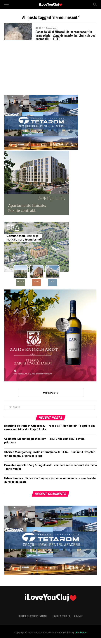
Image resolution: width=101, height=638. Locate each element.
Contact (78, 616)
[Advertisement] (50, 66)
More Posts (50, 393)
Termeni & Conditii (60, 616)
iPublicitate (81, 632)
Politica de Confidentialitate (32, 616)
